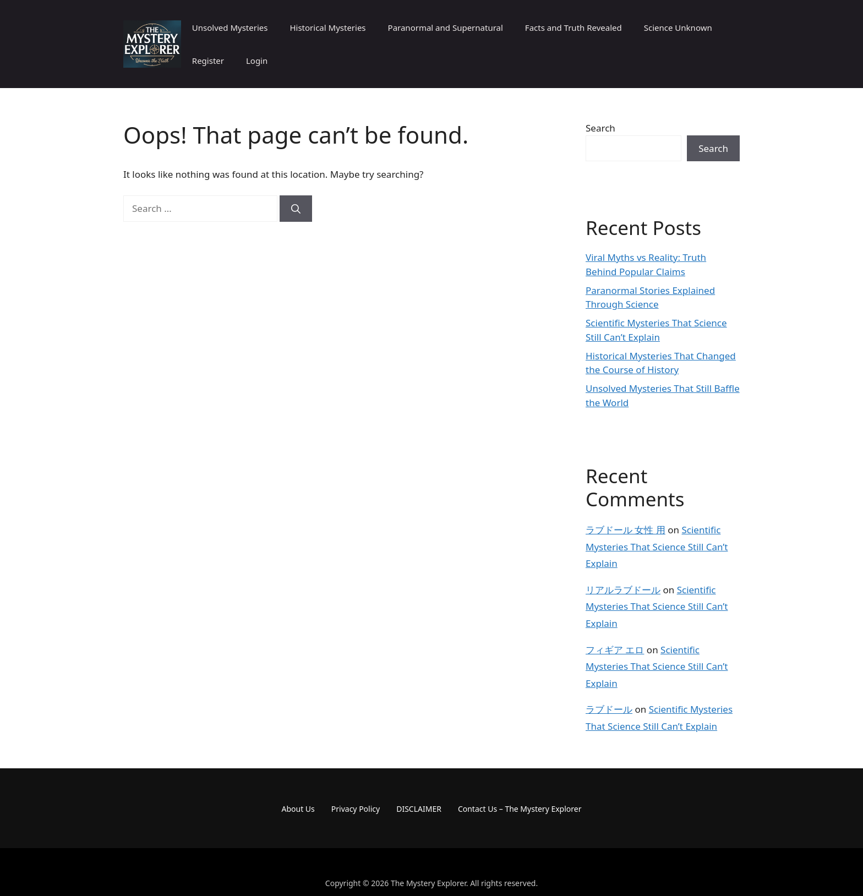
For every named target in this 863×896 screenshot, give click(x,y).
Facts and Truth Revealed (573, 27)
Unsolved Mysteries (230, 27)
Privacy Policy (355, 809)
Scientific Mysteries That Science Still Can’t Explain (657, 546)
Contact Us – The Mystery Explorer (520, 809)
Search (600, 128)
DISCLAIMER (418, 809)
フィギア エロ (615, 649)
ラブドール (609, 709)
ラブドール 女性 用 (625, 529)
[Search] (296, 208)
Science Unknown (678, 27)
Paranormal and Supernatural (445, 27)
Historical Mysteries (327, 27)
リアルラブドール (623, 589)
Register (208, 60)
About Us (298, 809)
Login (256, 60)
